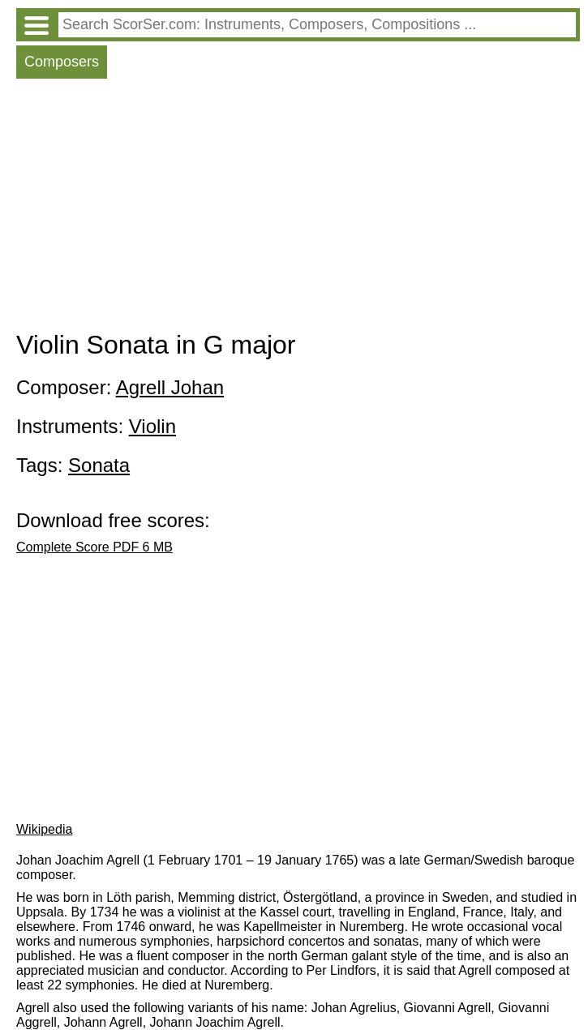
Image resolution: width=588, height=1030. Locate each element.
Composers (61, 62)
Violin (152, 426)
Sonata (99, 465)
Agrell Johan (170, 387)
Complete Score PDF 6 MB (94, 547)
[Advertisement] (298, 208)
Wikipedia (44, 829)
